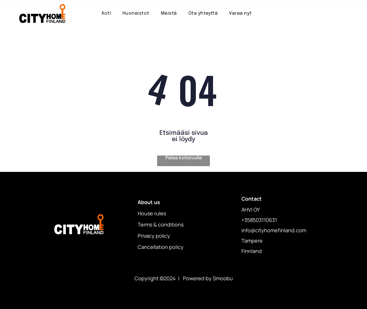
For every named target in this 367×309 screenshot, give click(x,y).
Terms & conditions (161, 224)
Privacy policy (154, 235)
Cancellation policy (161, 246)
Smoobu (223, 278)
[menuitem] (106, 13)
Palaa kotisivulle (183, 158)
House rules (152, 213)
